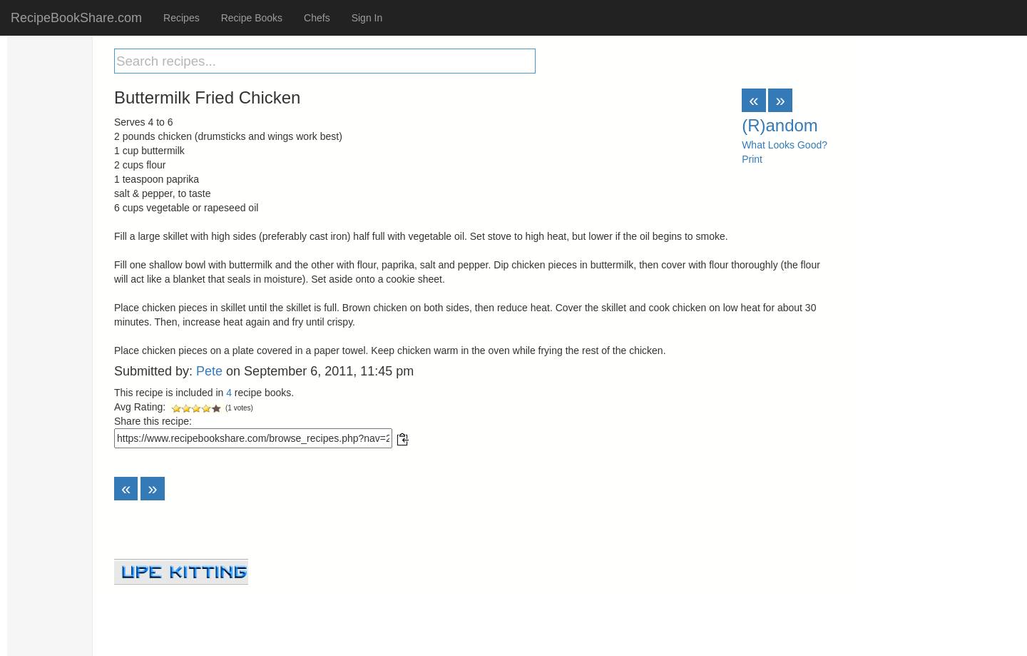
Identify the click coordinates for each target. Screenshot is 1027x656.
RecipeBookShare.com (76, 18)
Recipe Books (251, 18)
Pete (209, 371)
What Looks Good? (784, 145)
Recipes (181, 18)
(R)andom (780, 125)
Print (752, 159)
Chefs (317, 18)
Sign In (367, 18)
